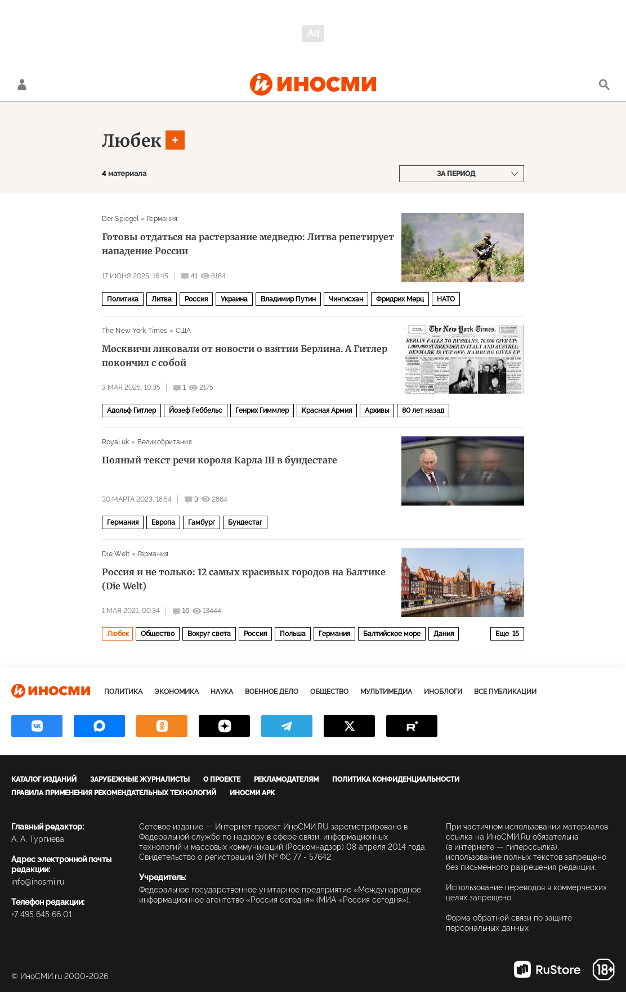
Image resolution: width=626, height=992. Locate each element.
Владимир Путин (288, 299)
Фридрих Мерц (400, 299)
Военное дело (271, 691)
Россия (196, 299)
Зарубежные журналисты (140, 779)
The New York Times (134, 331)
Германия (162, 219)
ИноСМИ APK (252, 793)
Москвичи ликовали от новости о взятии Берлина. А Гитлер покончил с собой (244, 355)
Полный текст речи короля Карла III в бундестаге (219, 460)
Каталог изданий (44, 779)
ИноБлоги (443, 691)
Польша (293, 634)
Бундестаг (245, 522)
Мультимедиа (386, 691)
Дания (443, 634)
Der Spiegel (120, 219)
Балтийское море (392, 634)
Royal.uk (115, 442)
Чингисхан (346, 299)
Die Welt (115, 554)
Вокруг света (209, 634)
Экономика (176, 691)
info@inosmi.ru (37, 881)
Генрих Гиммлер (262, 410)
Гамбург (201, 522)
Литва (161, 299)
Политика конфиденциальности (395, 779)
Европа (163, 522)
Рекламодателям (286, 779)
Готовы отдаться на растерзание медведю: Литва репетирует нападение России (248, 243)
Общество (158, 634)
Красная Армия (327, 410)
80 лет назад (423, 410)
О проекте (221, 779)
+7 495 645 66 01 (41, 914)
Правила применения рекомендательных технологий (113, 793)
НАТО (446, 299)
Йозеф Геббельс (195, 410)
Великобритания (164, 442)
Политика (122, 299)
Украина (234, 299)
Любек (132, 140)
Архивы (377, 410)
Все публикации (505, 691)
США (183, 331)
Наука (222, 691)
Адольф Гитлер (131, 410)
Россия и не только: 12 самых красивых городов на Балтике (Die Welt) (244, 579)
